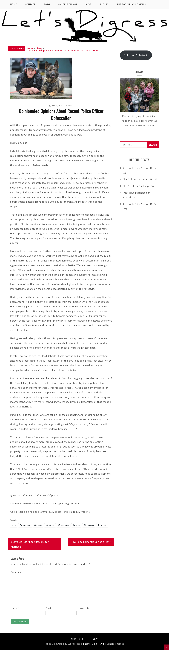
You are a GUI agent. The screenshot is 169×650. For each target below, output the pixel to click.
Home (13, 4)
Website (84, 608)
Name (15, 608)
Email (49, 608)
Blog (88, 4)
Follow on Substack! (136, 55)
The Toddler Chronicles (131, 4)
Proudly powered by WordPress (62, 643)
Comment (17, 572)
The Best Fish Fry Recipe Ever (139, 186)
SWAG (47, 4)
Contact (30, 4)
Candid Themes (115, 643)
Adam (69, 105)
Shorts (104, 4)
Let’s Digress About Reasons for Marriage (30, 544)
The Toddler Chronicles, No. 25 (139, 179)
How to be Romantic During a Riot (90, 541)
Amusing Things (67, 4)
